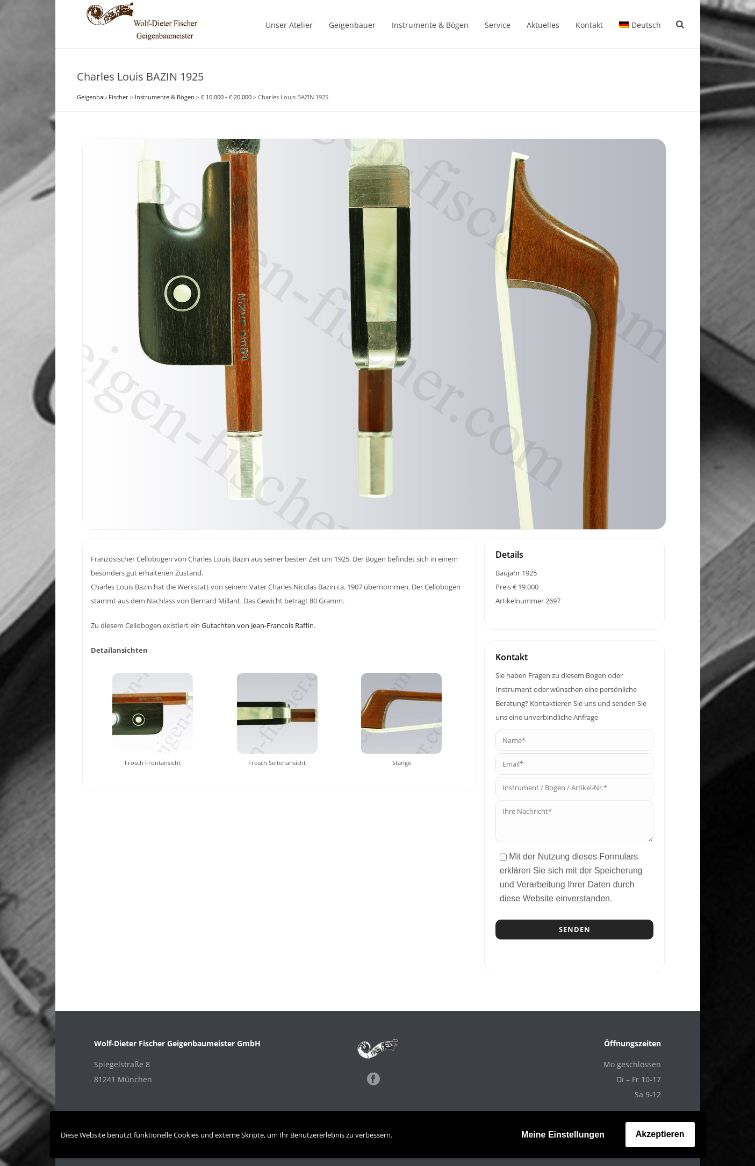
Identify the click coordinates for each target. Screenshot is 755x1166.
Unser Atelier (289, 25)
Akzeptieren (660, 1134)
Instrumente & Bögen (430, 25)
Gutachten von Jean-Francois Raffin (258, 625)
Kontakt (589, 25)
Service (497, 25)
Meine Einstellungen (563, 1134)
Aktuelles (543, 25)
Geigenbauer (352, 25)
